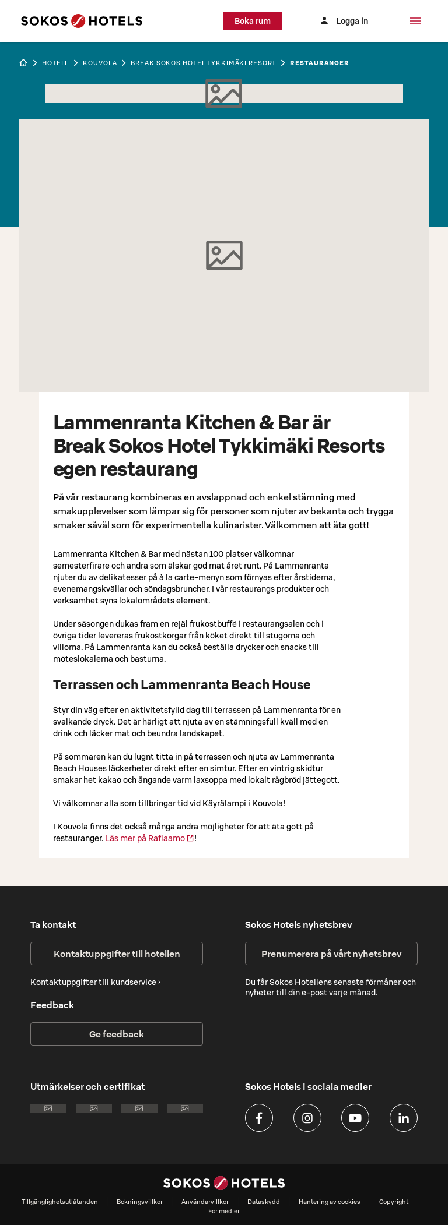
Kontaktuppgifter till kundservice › (95, 982)
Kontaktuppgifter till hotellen (117, 953)
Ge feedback (116, 1034)
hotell (55, 63)
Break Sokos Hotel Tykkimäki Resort (203, 63)
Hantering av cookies (329, 1202)
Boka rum (264, 21)
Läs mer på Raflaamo (149, 838)
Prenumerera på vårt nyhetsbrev (331, 953)
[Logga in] (349, 21)
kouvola (100, 63)
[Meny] (415, 21)
